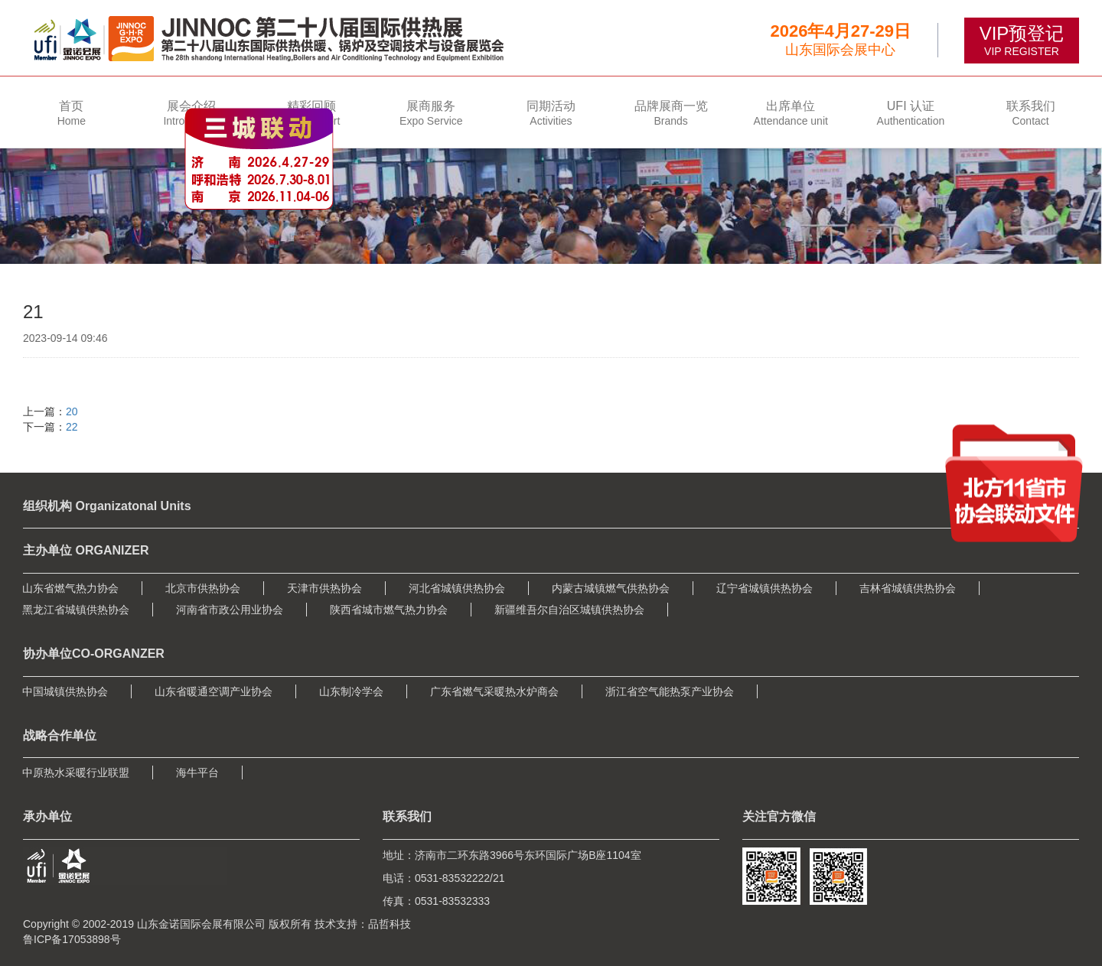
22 (72, 427)
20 (72, 411)
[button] (192, 112)
